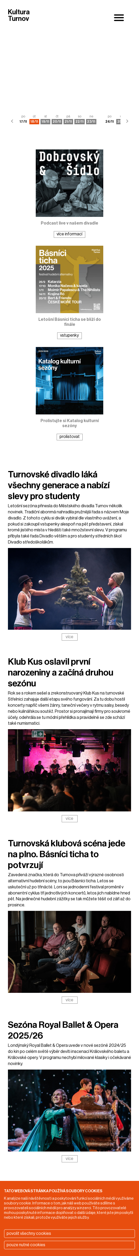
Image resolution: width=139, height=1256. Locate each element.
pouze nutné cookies (26, 1245)
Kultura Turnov (19, 15)
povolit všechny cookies (29, 1233)
